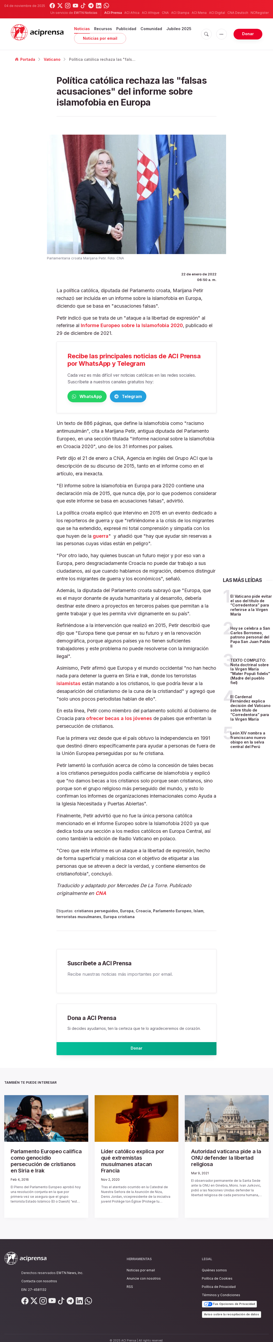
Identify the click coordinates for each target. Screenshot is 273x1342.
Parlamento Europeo (172, 912)
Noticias (82, 28)
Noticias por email (100, 38)
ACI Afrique (150, 13)
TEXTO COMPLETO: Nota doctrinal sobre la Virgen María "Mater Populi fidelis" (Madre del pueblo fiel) (250, 672)
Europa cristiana (119, 917)
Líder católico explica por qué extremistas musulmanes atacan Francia (134, 1160)
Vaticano (52, 59)
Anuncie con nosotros (144, 1273)
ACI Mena (199, 13)
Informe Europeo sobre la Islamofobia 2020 (132, 325)
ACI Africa (131, 13)
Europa (127, 912)
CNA (165, 13)
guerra (101, 537)
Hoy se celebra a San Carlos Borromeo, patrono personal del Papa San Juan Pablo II (250, 638)
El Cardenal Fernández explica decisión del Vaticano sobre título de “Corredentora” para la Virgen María (250, 708)
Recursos (103, 28)
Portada (25, 59)
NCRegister (260, 13)
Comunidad (151, 28)
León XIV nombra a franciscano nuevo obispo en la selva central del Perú (248, 741)
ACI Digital (217, 13)
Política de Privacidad (219, 1282)
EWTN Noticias (85, 13)
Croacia (143, 912)
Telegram (152, 396)
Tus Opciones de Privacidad (229, 1299)
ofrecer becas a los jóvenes (119, 719)
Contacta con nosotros (39, 1276)
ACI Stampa (180, 13)
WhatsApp (95, 396)
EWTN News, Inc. (70, 1268)
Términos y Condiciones (221, 1290)
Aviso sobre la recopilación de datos (231, 1309)
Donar (248, 33)
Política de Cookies (217, 1273)
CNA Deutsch (237, 13)
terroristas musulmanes (79, 917)
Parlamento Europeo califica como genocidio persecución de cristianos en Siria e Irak (44, 1160)
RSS (130, 1282)
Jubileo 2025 (178, 28)
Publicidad (126, 28)
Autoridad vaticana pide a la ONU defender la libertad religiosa (225, 1158)
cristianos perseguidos (96, 912)
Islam (198, 912)
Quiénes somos (214, 1265)
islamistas (69, 684)
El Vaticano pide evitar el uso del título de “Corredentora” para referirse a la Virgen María (251, 606)
